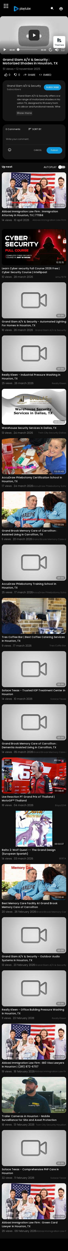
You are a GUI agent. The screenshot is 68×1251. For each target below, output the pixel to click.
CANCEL (38, 150)
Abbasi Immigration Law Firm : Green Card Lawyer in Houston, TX (29, 1224)
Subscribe (52, 87)
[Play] (5, 50)
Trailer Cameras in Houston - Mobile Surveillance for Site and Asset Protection (29, 1118)
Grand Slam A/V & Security (24, 86)
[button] (61, 8)
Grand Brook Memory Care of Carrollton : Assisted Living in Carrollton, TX (29, 532)
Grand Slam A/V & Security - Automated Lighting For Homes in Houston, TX (34, 323)
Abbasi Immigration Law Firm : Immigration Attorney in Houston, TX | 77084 (30, 213)
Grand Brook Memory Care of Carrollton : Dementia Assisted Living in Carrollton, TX (29, 745)
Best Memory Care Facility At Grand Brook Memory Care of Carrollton (29, 905)
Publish (54, 150)
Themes (59, 42)
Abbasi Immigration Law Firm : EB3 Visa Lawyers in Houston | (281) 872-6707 (33, 1064)
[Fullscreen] (63, 50)
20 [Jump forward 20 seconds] (50, 49)
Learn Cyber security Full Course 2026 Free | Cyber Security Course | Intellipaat (30, 270)
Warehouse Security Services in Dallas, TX (29, 428)
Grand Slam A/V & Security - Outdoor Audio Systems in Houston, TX (31, 958)
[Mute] (57, 50)
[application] (34, 35)
